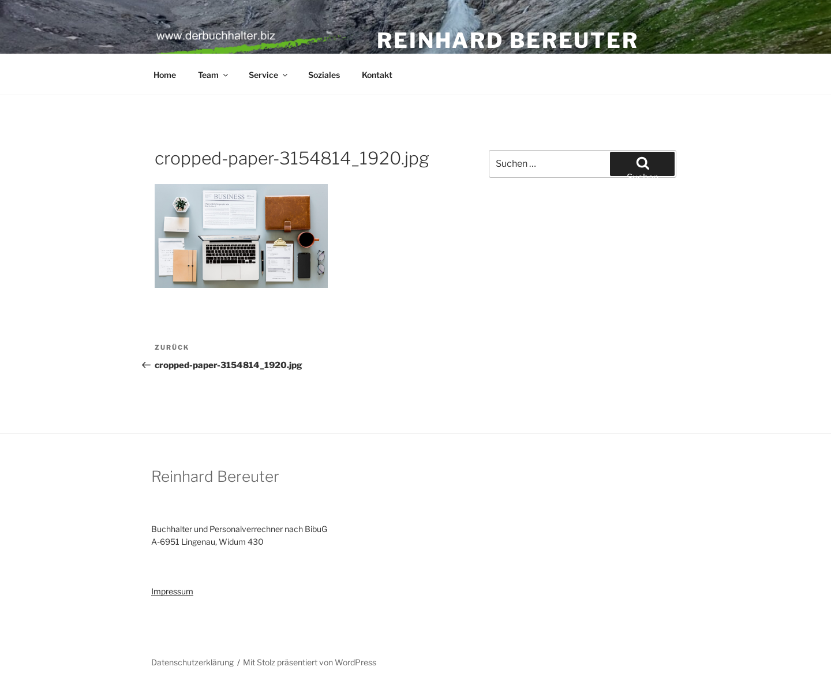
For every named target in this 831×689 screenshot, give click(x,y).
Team (214, 75)
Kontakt (377, 75)
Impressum (172, 591)
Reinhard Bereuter (508, 40)
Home (165, 75)
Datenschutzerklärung (192, 662)
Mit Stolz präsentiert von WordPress (309, 662)
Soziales (324, 75)
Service (269, 75)
